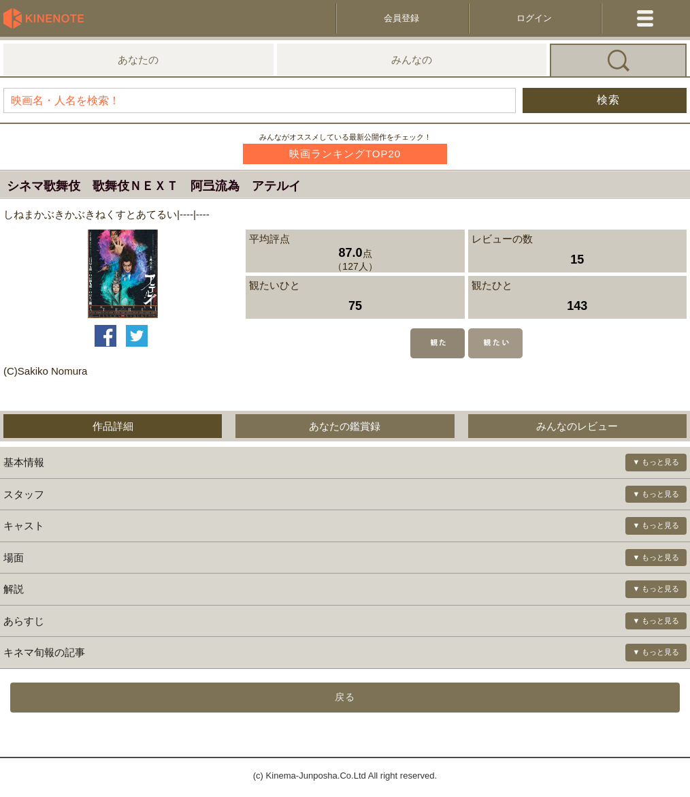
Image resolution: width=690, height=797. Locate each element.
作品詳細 (113, 426)
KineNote (47, 18)
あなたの (138, 59)
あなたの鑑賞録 (344, 426)
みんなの (411, 59)
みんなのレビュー (577, 426)
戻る (345, 696)
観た (437, 343)
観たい (495, 343)
